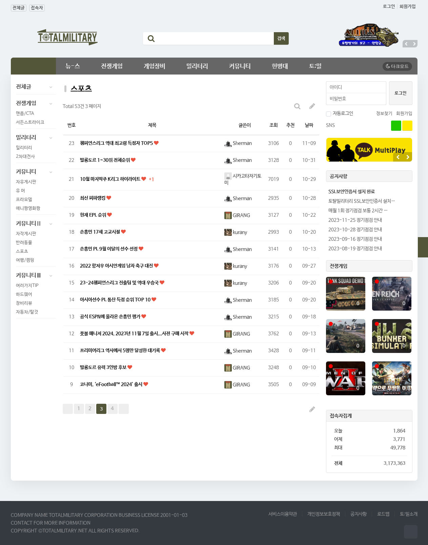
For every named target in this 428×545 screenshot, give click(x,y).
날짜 (309, 125)
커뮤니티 (240, 66)
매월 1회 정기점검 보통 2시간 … (358, 210)
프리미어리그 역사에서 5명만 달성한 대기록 (120, 350)
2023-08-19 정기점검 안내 (355, 248)
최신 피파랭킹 (93, 198)
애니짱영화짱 (28, 208)
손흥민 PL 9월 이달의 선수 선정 (109, 249)
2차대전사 (25, 156)
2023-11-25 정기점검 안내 (355, 220)
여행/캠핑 (25, 260)
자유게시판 (26, 182)
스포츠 (22, 251)
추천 (290, 125)
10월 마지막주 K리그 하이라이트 (110, 179)
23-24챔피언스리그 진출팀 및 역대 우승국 (120, 283)
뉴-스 (72, 66)
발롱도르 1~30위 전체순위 (105, 160)
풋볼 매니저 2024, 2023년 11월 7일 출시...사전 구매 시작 (134, 333)
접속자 (37, 8)
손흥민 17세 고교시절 (100, 232)
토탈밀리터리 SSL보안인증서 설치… (361, 201)
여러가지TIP (27, 285)
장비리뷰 (24, 303)
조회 (273, 125)
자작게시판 (26, 233)
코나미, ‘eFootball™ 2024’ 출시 (111, 384)
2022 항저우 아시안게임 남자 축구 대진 (117, 266)
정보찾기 (384, 113)
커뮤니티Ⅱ (36, 224)
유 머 (20, 190)
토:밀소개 (408, 514)
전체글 (19, 8)
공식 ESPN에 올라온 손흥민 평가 (110, 316)
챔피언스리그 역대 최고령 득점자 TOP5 (117, 143)
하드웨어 (24, 294)
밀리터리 (197, 66)
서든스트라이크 (30, 122)
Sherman (238, 143)
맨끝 (124, 409)
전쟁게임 (112, 66)
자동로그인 (339, 113)
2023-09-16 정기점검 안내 (355, 239)
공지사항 (358, 514)
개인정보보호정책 (323, 514)
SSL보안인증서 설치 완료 (351, 191)
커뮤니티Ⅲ (36, 275)
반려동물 (24, 242)
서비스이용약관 (282, 514)
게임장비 (154, 66)
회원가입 (408, 6)
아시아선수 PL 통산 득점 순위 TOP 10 (115, 299)
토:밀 (315, 66)
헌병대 (280, 66)
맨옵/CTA (25, 113)
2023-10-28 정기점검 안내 (355, 229)
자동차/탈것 (27, 312)
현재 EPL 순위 (93, 215)
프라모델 (24, 199)
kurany (235, 232)
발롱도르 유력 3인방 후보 (103, 367)
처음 (68, 409)
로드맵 (383, 514)
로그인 (389, 6)
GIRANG (237, 215)
